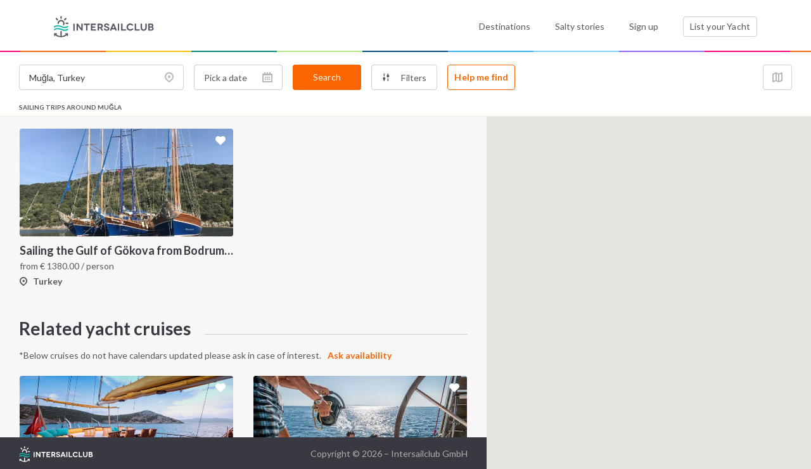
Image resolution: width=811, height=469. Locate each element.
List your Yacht (720, 26)
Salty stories (579, 26)
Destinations (504, 26)
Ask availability (360, 355)
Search (327, 77)
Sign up (643, 26)
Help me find (481, 77)
